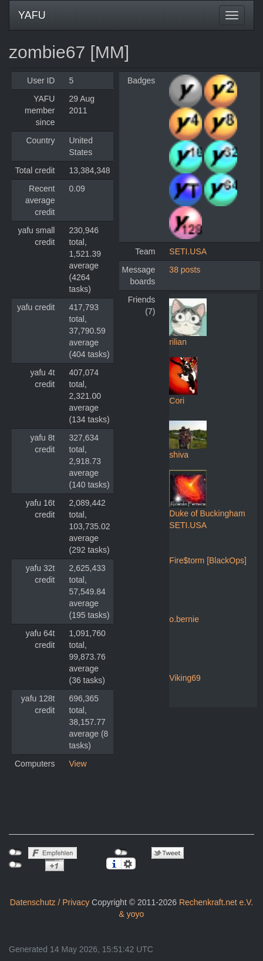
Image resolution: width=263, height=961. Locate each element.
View (77, 763)
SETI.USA (188, 251)
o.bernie (184, 619)
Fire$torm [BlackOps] (207, 560)
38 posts (184, 269)
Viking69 (184, 678)
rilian (178, 342)
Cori (176, 400)
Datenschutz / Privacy (49, 902)
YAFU (32, 15)
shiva (178, 454)
